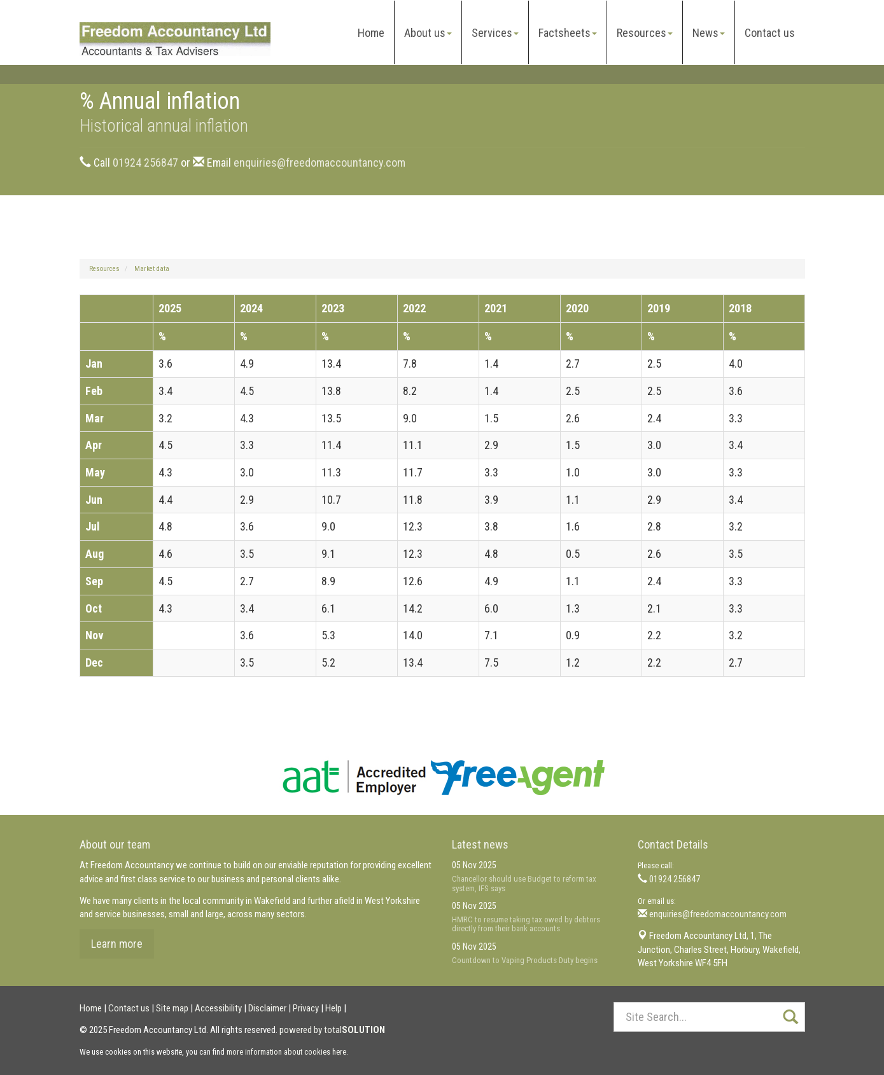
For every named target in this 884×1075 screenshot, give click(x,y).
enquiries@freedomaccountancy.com (319, 162)
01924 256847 (145, 162)
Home (371, 32)
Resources (645, 32)
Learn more (117, 943)
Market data (151, 269)
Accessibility (218, 1008)
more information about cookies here (286, 1052)
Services (495, 32)
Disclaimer (267, 1008)
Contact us (770, 32)
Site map (172, 1008)
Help (333, 1008)
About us (428, 32)
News (708, 32)
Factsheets (567, 32)
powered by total (332, 1030)
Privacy (306, 1008)
